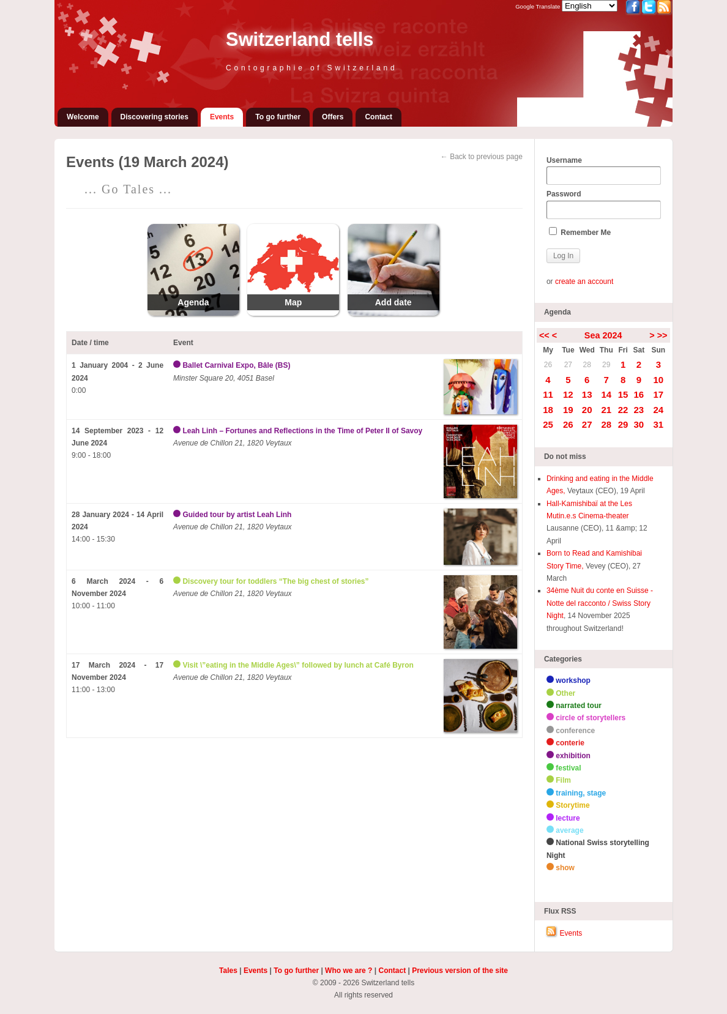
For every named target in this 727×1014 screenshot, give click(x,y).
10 (659, 380)
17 (659, 394)
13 (587, 394)
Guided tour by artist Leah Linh (236, 514)
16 (638, 394)
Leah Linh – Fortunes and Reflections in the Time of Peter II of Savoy (302, 431)
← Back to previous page (482, 156)
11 (548, 394)
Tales (228, 970)
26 (548, 364)
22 (623, 409)
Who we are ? (348, 970)
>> (662, 335)
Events (222, 117)
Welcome (83, 117)
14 (606, 394)
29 (606, 364)
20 (587, 409)
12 (568, 394)
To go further (277, 117)
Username (603, 170)
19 (568, 409)
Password (603, 204)
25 (548, 424)
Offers (332, 117)
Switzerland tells (299, 39)
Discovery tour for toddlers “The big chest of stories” (275, 581)
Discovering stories (154, 117)
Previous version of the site (460, 970)
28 (587, 364)
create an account (584, 281)
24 (659, 409)
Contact (378, 117)
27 (568, 364)
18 (548, 409)
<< (544, 335)
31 (659, 424)
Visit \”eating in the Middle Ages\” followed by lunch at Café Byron (297, 665)
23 (638, 409)
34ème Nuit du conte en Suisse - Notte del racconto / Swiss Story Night (599, 603)
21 (606, 409)
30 (638, 424)
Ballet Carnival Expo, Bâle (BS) (236, 365)
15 (623, 394)
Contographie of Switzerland (311, 68)
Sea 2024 (603, 335)
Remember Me (580, 232)
